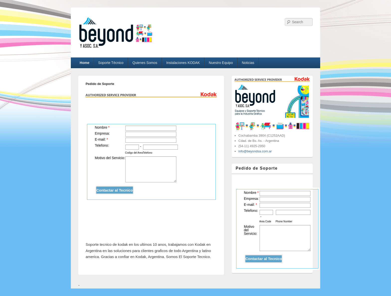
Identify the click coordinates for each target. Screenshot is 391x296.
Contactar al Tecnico (114, 190)
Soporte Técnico (110, 63)
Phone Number (284, 221)
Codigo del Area (134, 152)
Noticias (248, 63)
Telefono (147, 152)
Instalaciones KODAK (183, 63)
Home (85, 63)
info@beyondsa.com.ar (255, 151)
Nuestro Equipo (221, 63)
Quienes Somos (144, 63)
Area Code (265, 221)
